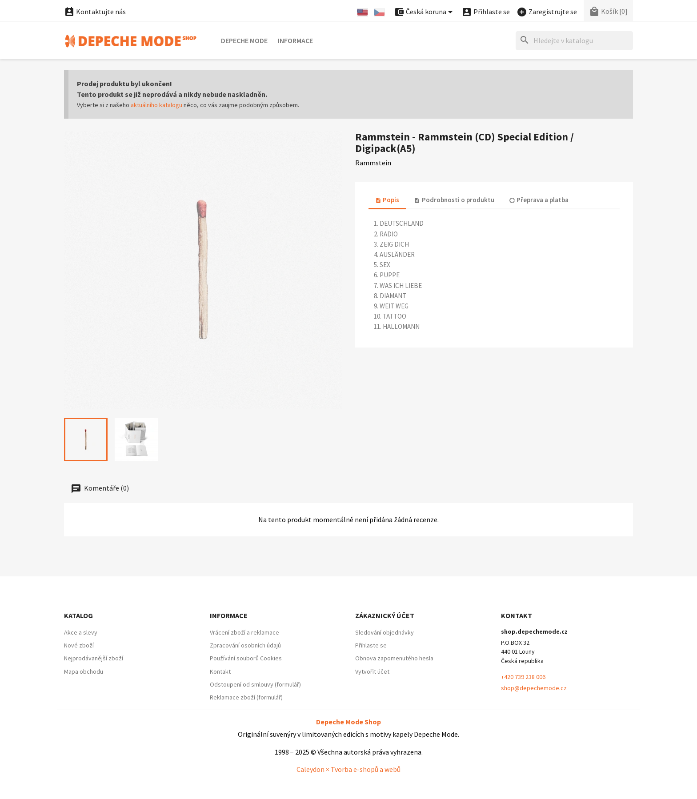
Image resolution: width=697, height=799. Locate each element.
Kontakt (220, 671)
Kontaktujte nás (95, 11)
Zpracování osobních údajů (245, 645)
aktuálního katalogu (156, 105)
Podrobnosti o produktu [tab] (454, 200)
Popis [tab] (387, 200)
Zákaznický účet (384, 615)
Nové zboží (79, 645)
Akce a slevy (80, 632)
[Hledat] (574, 40)
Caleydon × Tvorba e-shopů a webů (348, 769)
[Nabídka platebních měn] (425, 12)
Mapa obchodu (83, 671)
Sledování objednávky (384, 632)
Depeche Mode (244, 40)
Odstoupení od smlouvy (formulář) (255, 684)
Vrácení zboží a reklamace (244, 632)
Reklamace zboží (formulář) (246, 697)
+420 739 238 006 (523, 677)
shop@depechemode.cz (534, 688)
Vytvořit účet (372, 671)
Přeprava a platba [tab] (539, 200)
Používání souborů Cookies (246, 658)
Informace (295, 40)
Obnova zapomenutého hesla (394, 658)
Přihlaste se (371, 645)
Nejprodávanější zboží (93, 658)
